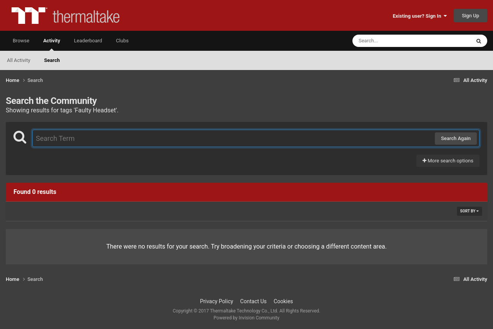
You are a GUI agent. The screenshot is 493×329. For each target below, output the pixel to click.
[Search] (392, 41)
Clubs (122, 40)
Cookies (283, 301)
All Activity (18, 60)
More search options (448, 161)
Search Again (456, 138)
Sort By (469, 211)
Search (52, 60)
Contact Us (253, 301)
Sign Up (470, 15)
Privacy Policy (216, 301)
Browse (21, 40)
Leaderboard (88, 40)
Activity (51, 44)
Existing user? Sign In (420, 16)
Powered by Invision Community (247, 318)
